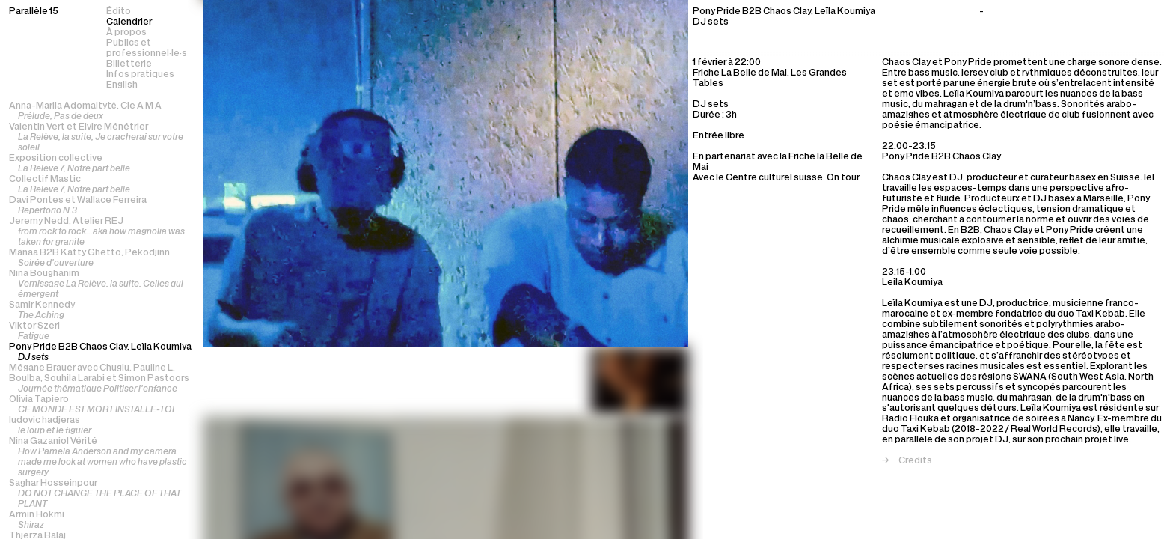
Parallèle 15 (33, 11)
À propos (126, 32)
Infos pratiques (140, 74)
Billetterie (129, 64)
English (122, 85)
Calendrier (129, 22)
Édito (118, 11)
